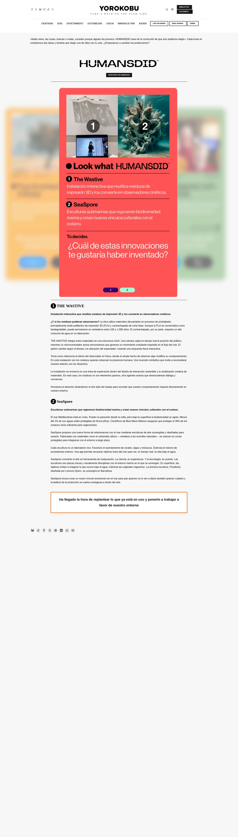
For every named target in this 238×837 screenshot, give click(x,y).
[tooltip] (32, 9)
